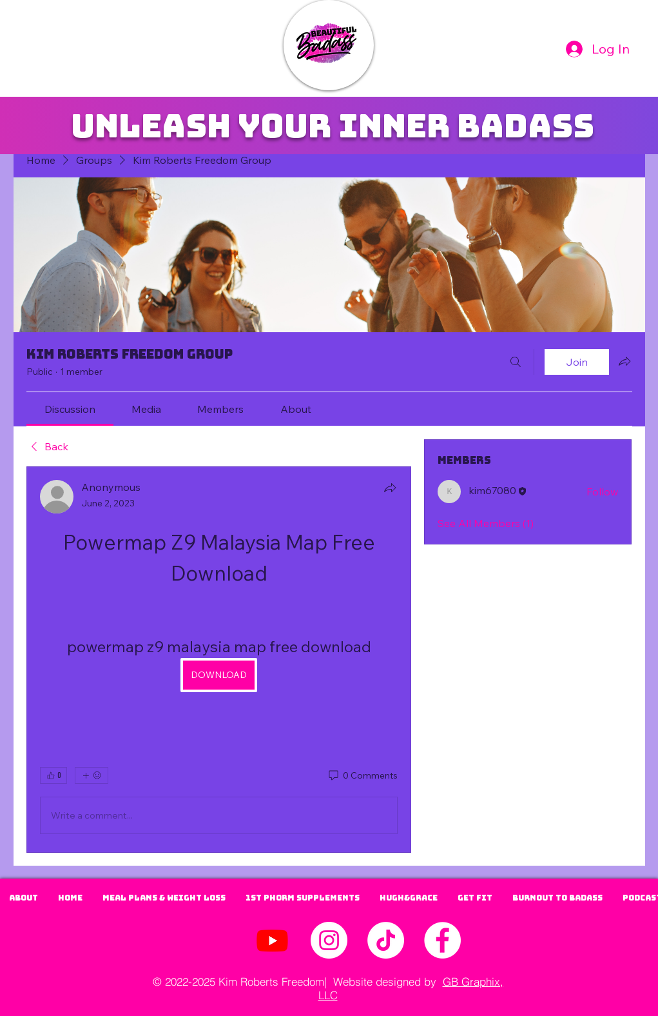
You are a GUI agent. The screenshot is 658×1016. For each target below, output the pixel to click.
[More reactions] (91, 775)
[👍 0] (53, 775)
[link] (69, 409)
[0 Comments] (362, 776)
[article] (219, 659)
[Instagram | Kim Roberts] (329, 940)
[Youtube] (272, 940)
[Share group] (624, 361)
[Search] (515, 362)
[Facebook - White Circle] (442, 940)
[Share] (390, 487)
